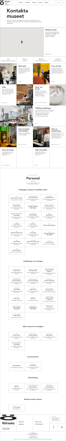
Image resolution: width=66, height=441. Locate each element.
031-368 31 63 (16, 273)
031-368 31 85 (49, 338)
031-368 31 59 (33, 200)
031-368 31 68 (33, 273)
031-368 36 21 (16, 338)
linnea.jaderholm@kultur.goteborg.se (49, 388)
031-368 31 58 (33, 283)
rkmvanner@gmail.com (17, 408)
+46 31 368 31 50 (55, 32)
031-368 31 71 (33, 292)
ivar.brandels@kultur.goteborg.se (33, 234)
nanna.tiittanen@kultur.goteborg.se (16, 199)
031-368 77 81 (49, 309)
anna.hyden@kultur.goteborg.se (16, 217)
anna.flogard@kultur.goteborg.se (16, 291)
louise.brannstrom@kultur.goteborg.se (32, 199)
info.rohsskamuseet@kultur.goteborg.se (8, 60)
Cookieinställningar (33, 435)
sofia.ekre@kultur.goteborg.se (33, 300)
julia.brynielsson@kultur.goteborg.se (49, 291)
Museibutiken (21, 421)
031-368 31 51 (33, 244)
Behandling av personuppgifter (33, 434)
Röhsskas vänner (38, 421)
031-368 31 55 (16, 389)
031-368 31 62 (16, 283)
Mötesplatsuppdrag (39, 424)
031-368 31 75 (16, 244)
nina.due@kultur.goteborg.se (17, 388)
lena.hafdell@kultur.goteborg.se (16, 346)
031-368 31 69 (33, 338)
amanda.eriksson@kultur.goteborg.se (49, 199)
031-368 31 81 (49, 274)
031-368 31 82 (16, 292)
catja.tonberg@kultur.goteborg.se (17, 243)
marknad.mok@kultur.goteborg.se (17, 367)
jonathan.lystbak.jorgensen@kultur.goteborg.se (49, 301)
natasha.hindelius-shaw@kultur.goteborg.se (16, 234)
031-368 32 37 (16, 218)
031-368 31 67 (49, 283)
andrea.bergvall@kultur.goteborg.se (33, 216)
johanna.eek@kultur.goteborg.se (49, 308)
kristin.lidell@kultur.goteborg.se (16, 300)
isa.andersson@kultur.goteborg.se (33, 367)
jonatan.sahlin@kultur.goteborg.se (17, 317)
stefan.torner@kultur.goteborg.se (33, 291)
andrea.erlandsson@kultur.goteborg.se (16, 282)
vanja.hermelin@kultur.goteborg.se (16, 207)
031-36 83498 (49, 200)
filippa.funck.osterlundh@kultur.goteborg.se (32, 243)
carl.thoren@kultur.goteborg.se (32, 225)
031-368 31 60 (33, 368)
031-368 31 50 (24, 60)
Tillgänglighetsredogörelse (33, 437)
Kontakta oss (21, 424)
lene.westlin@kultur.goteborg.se (16, 225)
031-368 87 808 (33, 235)
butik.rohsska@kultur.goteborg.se (41, 60)
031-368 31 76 (16, 347)
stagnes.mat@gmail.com (57, 60)
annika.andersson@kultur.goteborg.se (49, 207)
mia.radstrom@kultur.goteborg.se (49, 216)
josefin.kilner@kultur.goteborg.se (16, 272)
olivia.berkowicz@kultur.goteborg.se (33, 272)
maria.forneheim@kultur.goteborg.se (32, 388)
